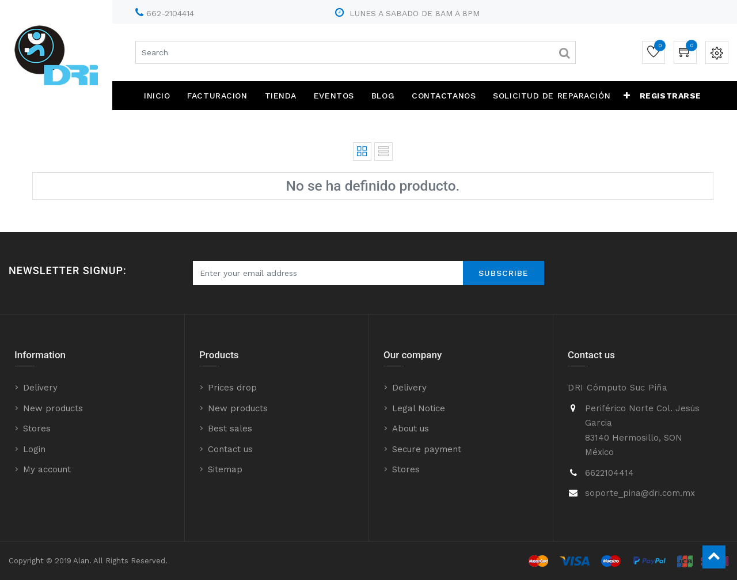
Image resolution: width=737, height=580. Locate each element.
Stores (37, 428)
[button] (627, 95)
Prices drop (232, 387)
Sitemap (225, 469)
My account (47, 469)
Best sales (230, 428)
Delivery (40, 387)
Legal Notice (418, 408)
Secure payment (426, 449)
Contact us (230, 449)
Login (34, 449)
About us (410, 428)
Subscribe (503, 273)
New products (53, 408)
